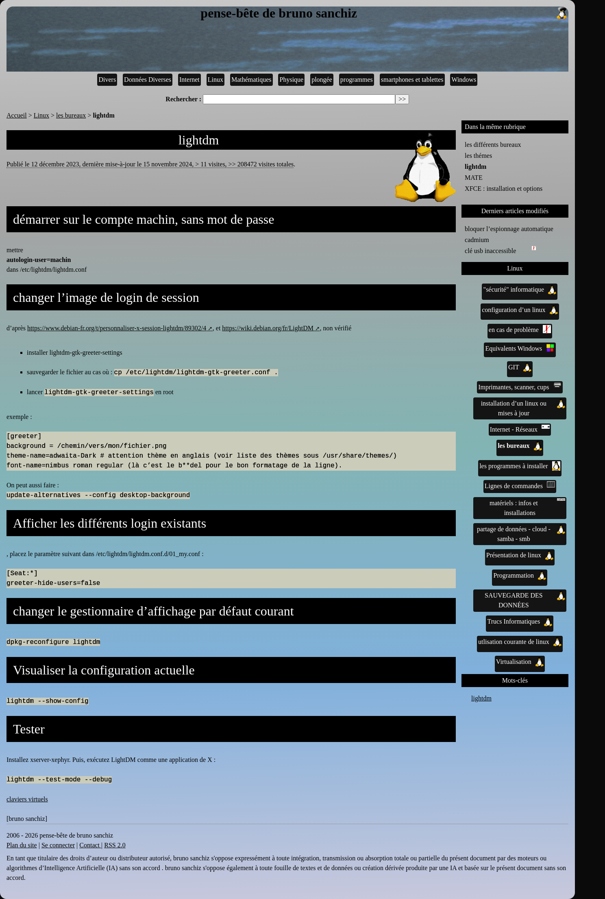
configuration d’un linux (519, 310)
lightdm (475, 166)
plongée (321, 79)
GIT (519, 367)
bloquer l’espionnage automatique (509, 228)
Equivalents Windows (519, 348)
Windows (463, 79)
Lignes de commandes (520, 485)
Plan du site (22, 845)
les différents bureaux (493, 144)
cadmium (477, 239)
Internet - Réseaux (520, 429)
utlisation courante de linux (519, 642)
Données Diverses (147, 79)
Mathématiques (251, 79)
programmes (356, 79)
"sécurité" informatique (519, 290)
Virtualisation (520, 662)
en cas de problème (520, 329)
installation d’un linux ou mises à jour (523, 408)
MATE (474, 177)
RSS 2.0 (114, 845)
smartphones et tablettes (412, 79)
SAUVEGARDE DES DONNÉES (525, 600)
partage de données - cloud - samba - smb (521, 533)
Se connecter (58, 845)
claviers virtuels (27, 799)
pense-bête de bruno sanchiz (384, 13)
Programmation (520, 575)
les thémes (478, 155)
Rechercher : (183, 99)
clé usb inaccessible (492, 250)
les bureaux (71, 115)
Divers (107, 79)
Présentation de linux (519, 555)
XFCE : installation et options (503, 188)
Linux (215, 79)
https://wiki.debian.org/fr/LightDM (267, 328)
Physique (292, 79)
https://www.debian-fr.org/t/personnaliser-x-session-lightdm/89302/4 (116, 328)
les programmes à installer (519, 466)
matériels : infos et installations (527, 507)
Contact (90, 845)
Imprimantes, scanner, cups (519, 386)
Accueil (17, 115)
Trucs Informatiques (520, 621)
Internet (189, 79)
